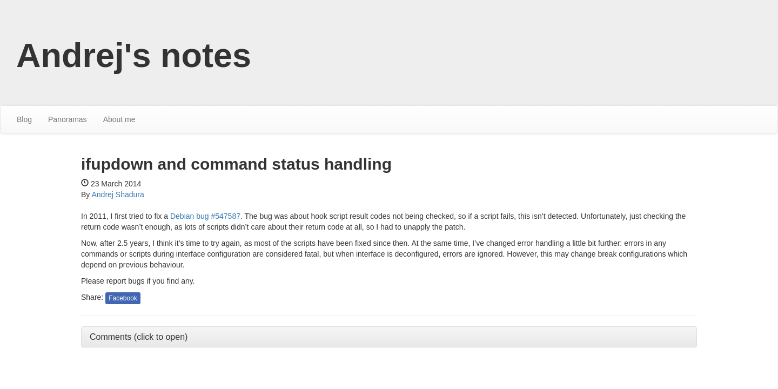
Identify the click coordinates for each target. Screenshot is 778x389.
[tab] (389, 337)
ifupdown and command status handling (236, 164)
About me (119, 119)
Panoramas (67, 119)
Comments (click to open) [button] (138, 336)
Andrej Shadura (117, 194)
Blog (24, 119)
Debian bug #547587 (205, 216)
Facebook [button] (123, 298)
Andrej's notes (133, 55)
